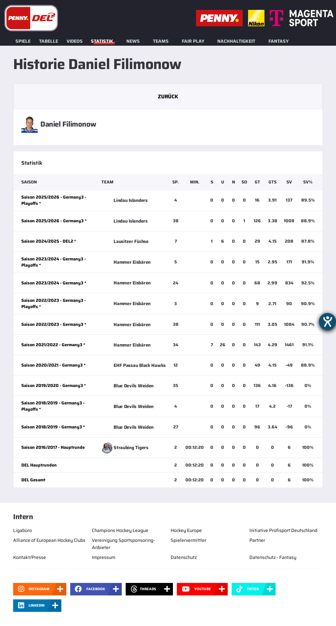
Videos (75, 41)
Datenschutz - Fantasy (272, 557)
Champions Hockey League (120, 530)
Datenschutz (184, 557)
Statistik (102, 41)
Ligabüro (22, 530)
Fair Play (193, 41)
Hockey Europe (186, 530)
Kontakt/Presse (29, 557)
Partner (257, 540)
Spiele (23, 41)
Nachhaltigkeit (236, 41)
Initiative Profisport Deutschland (283, 530)
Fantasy (278, 41)
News (133, 41)
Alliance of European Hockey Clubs (49, 540)
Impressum (103, 557)
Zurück (168, 96)
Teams (161, 41)
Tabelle (48, 41)
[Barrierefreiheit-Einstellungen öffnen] (327, 321)
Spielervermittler (188, 540)
